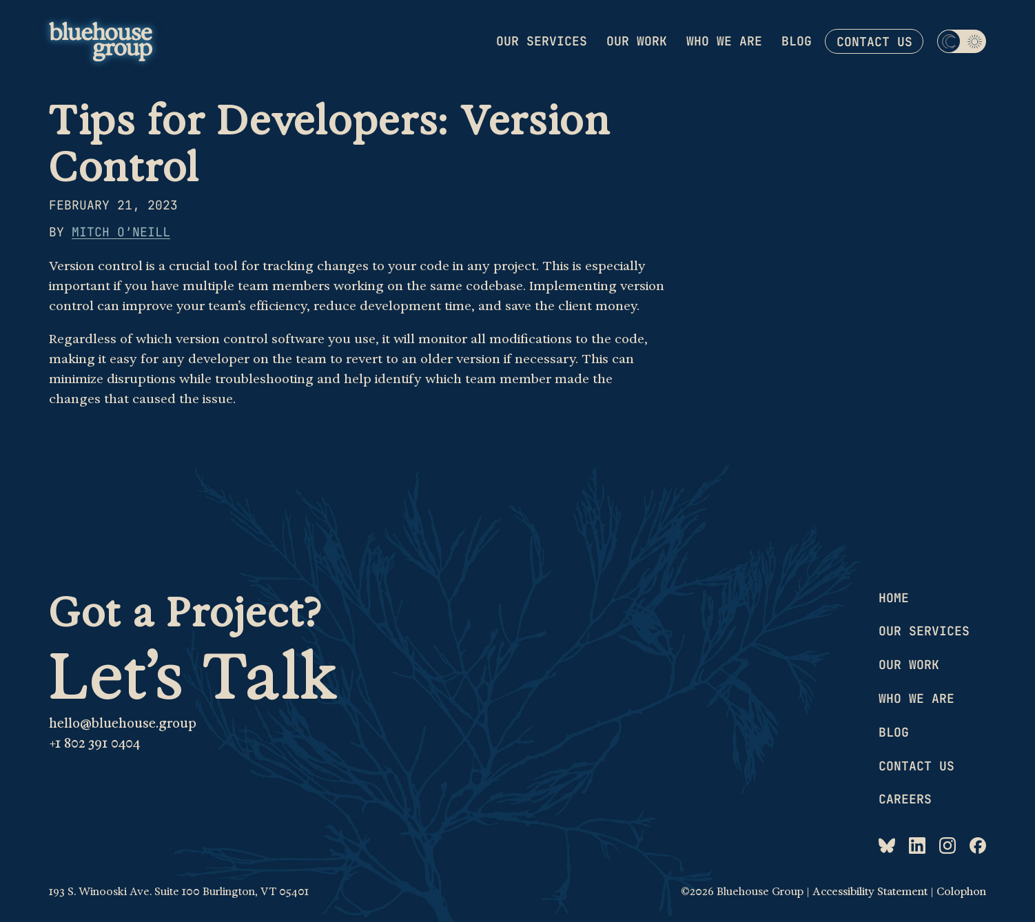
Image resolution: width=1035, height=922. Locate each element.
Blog (796, 41)
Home (894, 598)
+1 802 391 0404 (94, 743)
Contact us (874, 42)
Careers (905, 799)
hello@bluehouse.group (122, 723)
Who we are (724, 41)
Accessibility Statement (870, 891)
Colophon (961, 891)
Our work (636, 41)
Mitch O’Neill (121, 232)
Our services (541, 41)
